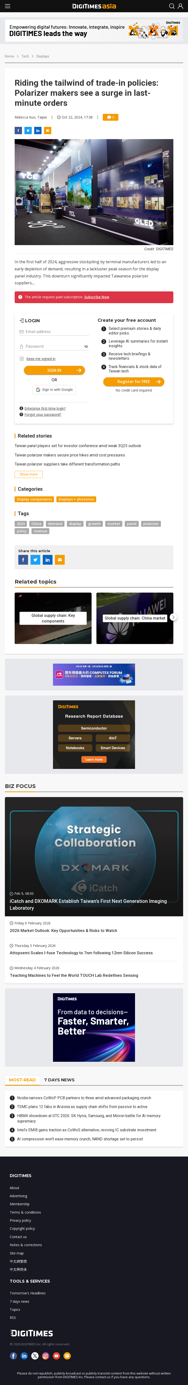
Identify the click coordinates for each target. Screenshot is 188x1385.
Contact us (18, 1236)
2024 (21, 523)
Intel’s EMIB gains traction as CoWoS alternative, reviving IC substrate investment (86, 1130)
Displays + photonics (76, 499)
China (36, 523)
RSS (13, 1317)
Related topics (35, 581)
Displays (42, 56)
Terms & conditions (25, 1212)
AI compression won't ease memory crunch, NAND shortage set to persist (80, 1139)
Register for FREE (139, 381)
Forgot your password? (42, 414)
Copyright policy (22, 1228)
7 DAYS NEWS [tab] (59, 1079)
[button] (54, 390)
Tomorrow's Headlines (28, 1293)
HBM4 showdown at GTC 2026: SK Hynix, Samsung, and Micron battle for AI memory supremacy (89, 1118)
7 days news (19, 1301)
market (113, 523)
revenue (40, 531)
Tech (25, 56)
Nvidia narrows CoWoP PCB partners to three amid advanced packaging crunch (84, 1098)
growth (94, 523)
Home (9, 56)
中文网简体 (18, 1269)
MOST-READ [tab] (22, 1079)
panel (131, 523)
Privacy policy (20, 1220)
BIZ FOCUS (20, 786)
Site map (17, 1253)
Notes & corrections (26, 1244)
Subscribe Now (96, 297)
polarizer (151, 523)
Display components (34, 499)
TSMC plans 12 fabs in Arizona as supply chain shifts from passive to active (82, 1106)
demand (55, 523)
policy (22, 531)
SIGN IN (64, 370)
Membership (20, 1204)
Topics (15, 1309)
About (14, 1187)
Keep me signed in (40, 358)
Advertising (18, 1196)
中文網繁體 (18, 1261)
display (75, 523)
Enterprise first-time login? (45, 408)
